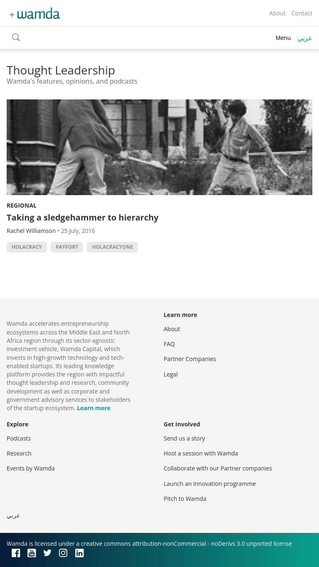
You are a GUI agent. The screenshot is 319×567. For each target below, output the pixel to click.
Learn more (93, 408)
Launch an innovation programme (210, 484)
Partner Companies (190, 359)
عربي (304, 38)
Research (19, 453)
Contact (302, 13)
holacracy (27, 246)
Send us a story (184, 438)
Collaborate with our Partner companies (218, 468)
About (277, 13)
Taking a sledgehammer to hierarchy (83, 217)
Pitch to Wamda (185, 499)
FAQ (169, 344)
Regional (22, 205)
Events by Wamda (31, 468)
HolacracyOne (112, 246)
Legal (171, 374)
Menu (283, 38)
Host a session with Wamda (201, 453)
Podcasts (19, 438)
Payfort (67, 246)
